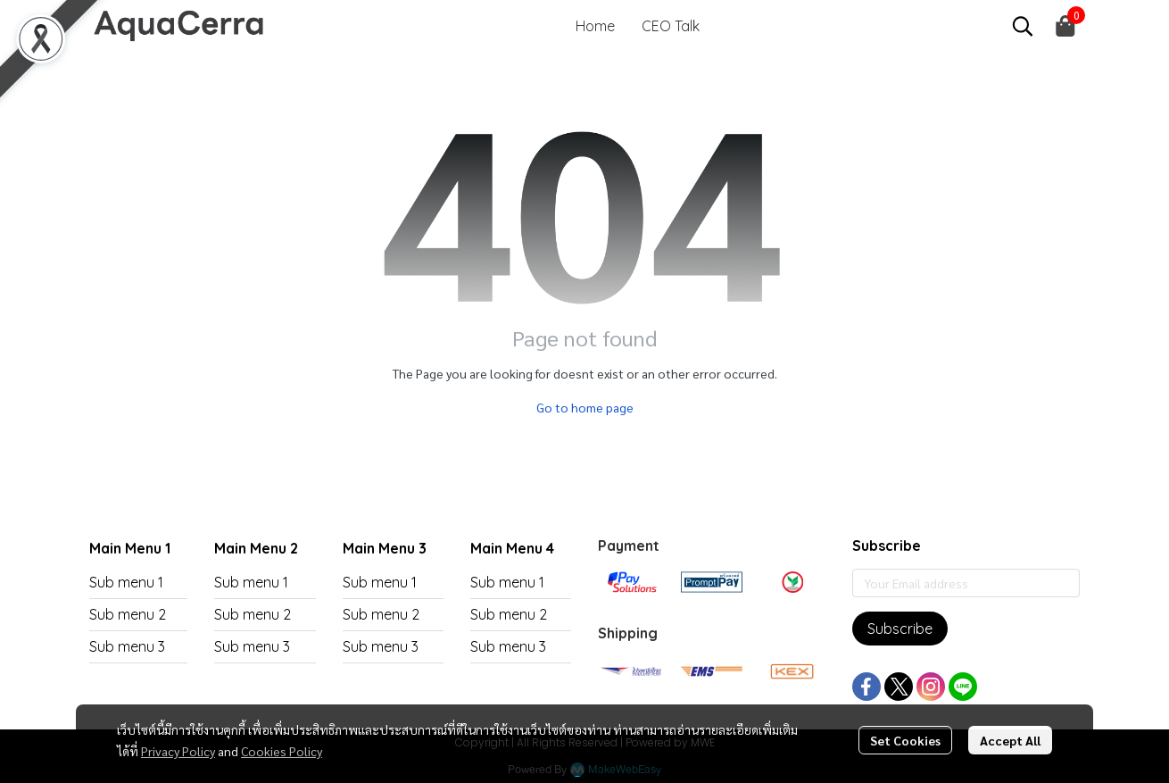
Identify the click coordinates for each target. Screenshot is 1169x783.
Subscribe (900, 628)
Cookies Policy (281, 751)
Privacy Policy (178, 751)
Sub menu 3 (127, 646)
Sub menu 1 (126, 582)
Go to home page (585, 407)
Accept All (1010, 740)
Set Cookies (905, 740)
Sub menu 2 (127, 614)
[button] (1022, 26)
